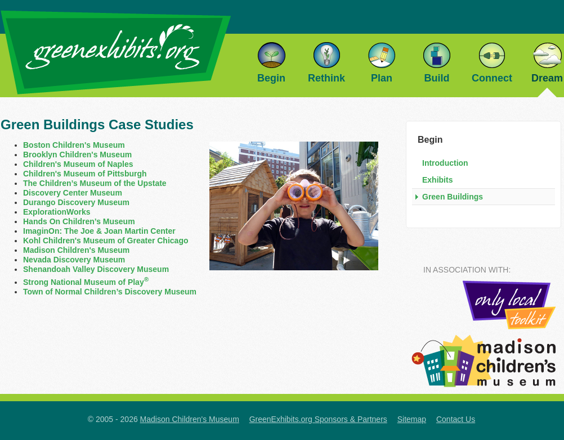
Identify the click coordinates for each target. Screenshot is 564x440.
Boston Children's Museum (74, 144)
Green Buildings (452, 196)
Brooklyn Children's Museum (77, 154)
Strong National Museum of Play (86, 282)
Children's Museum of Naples (78, 164)
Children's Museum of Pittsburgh (85, 173)
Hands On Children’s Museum (79, 221)
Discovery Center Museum (72, 192)
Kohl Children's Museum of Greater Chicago (105, 240)
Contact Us (455, 419)
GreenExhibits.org (116, 52)
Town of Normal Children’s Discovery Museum (109, 291)
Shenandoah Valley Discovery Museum (96, 269)
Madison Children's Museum (76, 250)
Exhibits (437, 179)
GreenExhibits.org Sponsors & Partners (318, 419)
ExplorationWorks (57, 211)
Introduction (445, 162)
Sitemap (411, 419)
